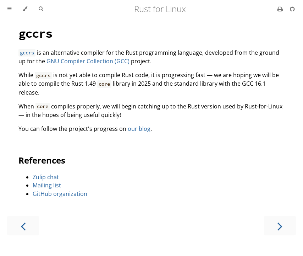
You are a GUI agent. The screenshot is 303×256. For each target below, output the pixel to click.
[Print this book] (281, 9)
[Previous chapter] (23, 225)
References (41, 160)
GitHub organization (60, 194)
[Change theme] (25, 9)
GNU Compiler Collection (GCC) (88, 61)
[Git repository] (292, 9)
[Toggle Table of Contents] (9, 9)
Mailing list (47, 185)
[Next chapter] (280, 225)
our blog (139, 129)
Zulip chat (46, 177)
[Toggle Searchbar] (41, 9)
